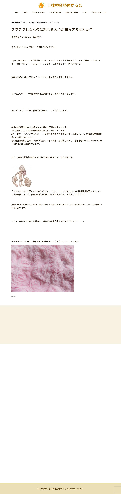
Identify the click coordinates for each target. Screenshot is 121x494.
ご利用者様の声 (55, 12)
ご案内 (24, 12)
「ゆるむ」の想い (38, 12)
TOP (16, 12)
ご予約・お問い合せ (99, 12)
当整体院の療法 (71, 12)
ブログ (84, 12)
